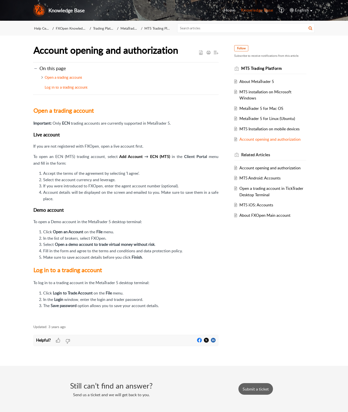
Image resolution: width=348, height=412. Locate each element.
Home (229, 10)
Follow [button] (241, 48)
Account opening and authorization (270, 139)
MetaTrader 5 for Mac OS (261, 108)
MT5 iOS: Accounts (256, 205)
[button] (281, 10)
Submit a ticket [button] (256, 389)
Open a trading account (63, 77)
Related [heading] (255, 154)
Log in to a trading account (66, 87)
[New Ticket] (255, 389)
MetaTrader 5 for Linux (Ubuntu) (267, 118)
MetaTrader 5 (131, 28)
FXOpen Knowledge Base (75, 28)
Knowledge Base (257, 10)
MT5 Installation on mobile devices (269, 129)
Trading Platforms (107, 28)
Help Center (43, 28)
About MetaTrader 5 (256, 81)
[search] (246, 28)
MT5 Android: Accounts (260, 178)
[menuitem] (229, 10)
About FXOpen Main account (264, 215)
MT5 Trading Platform (160, 28)
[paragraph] (125, 212)
